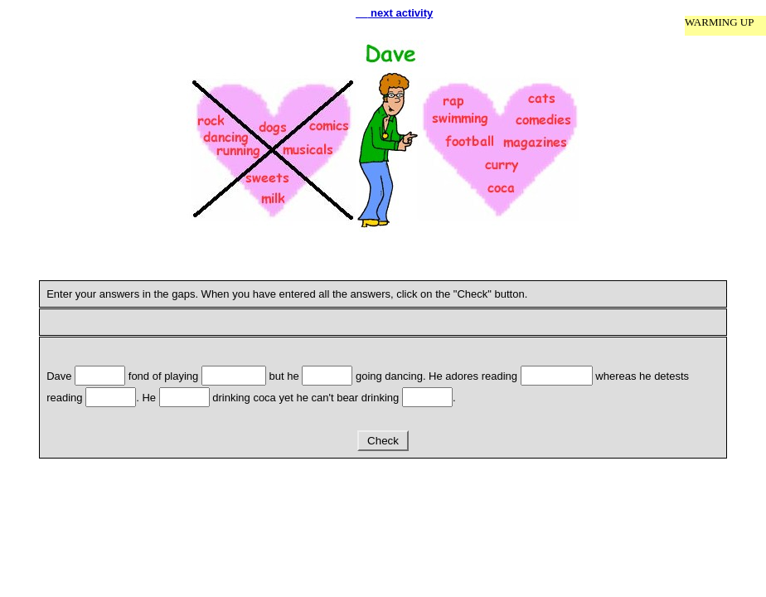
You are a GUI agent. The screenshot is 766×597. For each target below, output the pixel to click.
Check (382, 440)
